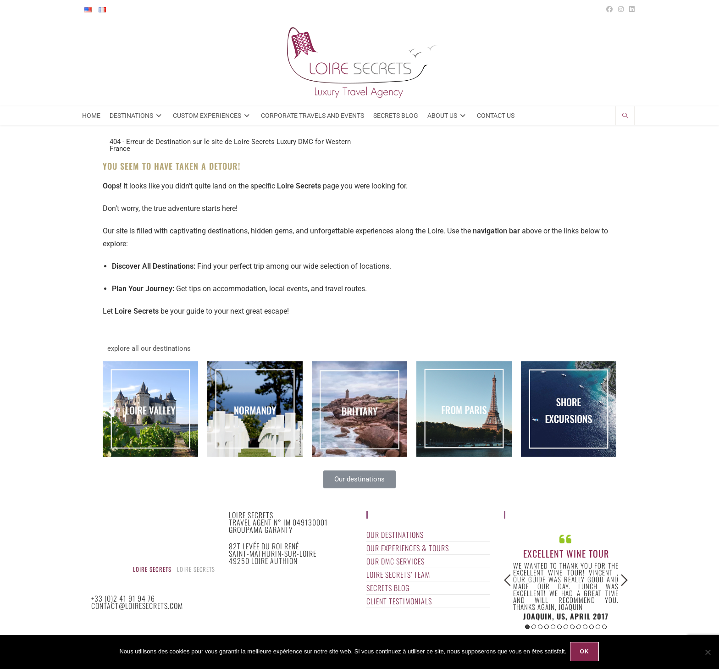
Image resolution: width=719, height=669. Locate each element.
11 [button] (591, 629)
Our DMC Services (395, 563)
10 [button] (585, 629)
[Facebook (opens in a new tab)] (609, 9)
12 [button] (598, 629)
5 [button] (553, 629)
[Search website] (625, 119)
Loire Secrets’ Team (398, 577)
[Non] (707, 652)
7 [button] (566, 629)
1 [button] (527, 629)
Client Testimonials (399, 603)
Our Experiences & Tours (407, 550)
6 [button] (559, 629)
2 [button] (533, 629)
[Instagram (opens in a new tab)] (620, 9)
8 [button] (572, 629)
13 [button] (604, 629)
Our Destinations (395, 537)
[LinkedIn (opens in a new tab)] (630, 9)
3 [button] (540, 629)
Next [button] (624, 583)
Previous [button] (507, 583)
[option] (566, 579)
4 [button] (546, 629)
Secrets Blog (387, 590)
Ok (585, 652)
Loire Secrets (152, 571)
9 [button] (578, 629)
